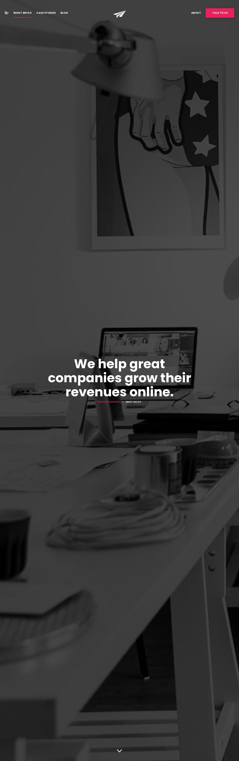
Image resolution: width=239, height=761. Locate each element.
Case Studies (46, 13)
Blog (64, 13)
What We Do (22, 13)
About (196, 13)
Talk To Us (220, 13)
